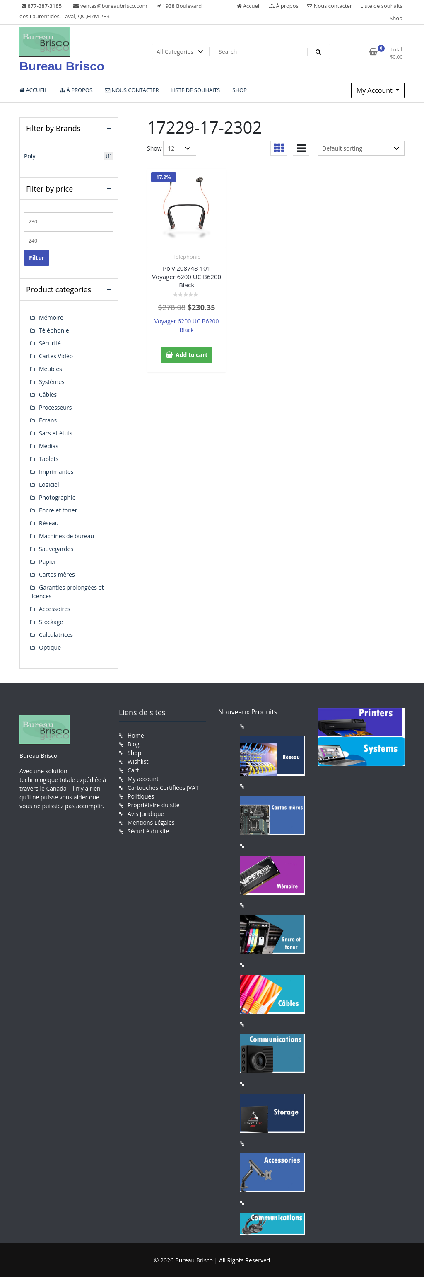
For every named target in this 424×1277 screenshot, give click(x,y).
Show (154, 148)
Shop (396, 18)
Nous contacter (329, 6)
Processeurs (55, 407)
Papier (47, 562)
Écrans (48, 420)
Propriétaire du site (154, 805)
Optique (50, 647)
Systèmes (52, 382)
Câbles (48, 394)
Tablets (48, 459)
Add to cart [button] (192, 355)
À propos (284, 6)
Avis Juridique (146, 814)
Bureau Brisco (61, 66)
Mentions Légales (151, 822)
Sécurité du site (148, 831)
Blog (134, 744)
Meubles (50, 369)
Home (136, 735)
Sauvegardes (56, 549)
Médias (48, 446)
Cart (133, 770)
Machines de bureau (66, 536)
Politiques (141, 796)
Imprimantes (56, 472)
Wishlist (138, 761)
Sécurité (50, 343)
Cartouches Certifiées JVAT (163, 787)
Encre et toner (58, 510)
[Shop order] (361, 148)
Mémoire (51, 317)
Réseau (48, 523)
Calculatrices (56, 634)
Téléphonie (186, 256)
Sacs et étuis (55, 433)
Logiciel (49, 484)
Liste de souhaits (382, 6)
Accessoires (54, 609)
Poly (29, 156)
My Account (375, 90)
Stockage (51, 622)
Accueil (249, 6)
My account (143, 779)
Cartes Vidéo (56, 356)
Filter (36, 258)
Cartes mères (57, 574)
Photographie (57, 497)
